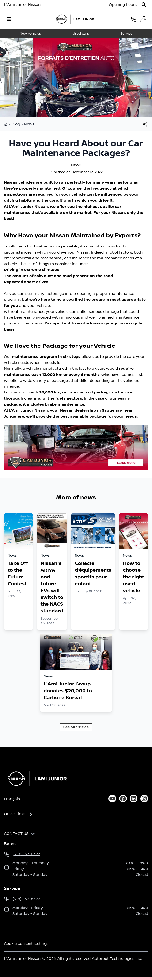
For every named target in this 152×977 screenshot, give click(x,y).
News (29, 124)
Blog (16, 124)
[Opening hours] (122, 4)
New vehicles (30, 34)
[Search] (143, 4)
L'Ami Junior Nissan (22, 4)
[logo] (75, 19)
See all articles (76, 727)
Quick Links (14, 814)
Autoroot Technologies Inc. (117, 958)
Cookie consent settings (26, 943)
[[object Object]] (145, 124)
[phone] (133, 19)
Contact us (16, 833)
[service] (143, 19)
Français (12, 799)
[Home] (35, 778)
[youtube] (112, 798)
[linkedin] (133, 798)
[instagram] (144, 798)
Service (126, 34)
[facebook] (123, 798)
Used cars (81, 34)
